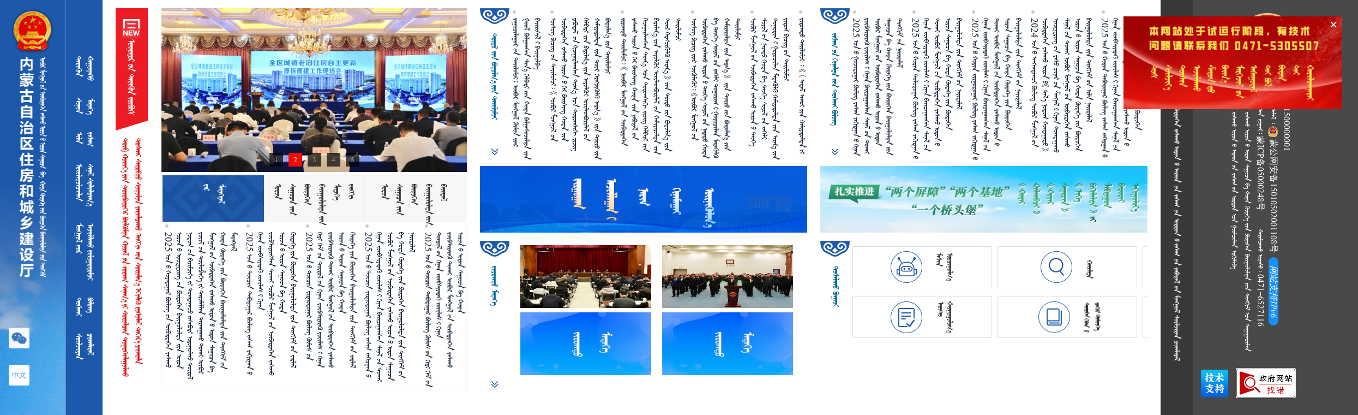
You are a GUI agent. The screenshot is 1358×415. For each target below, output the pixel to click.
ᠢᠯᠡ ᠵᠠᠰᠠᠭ (85, 139)
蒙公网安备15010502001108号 (1273, 189)
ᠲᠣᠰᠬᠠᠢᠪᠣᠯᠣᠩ (85, 307)
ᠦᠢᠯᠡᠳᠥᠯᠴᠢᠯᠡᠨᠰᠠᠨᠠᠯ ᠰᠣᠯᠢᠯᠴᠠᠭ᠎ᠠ (85, 185)
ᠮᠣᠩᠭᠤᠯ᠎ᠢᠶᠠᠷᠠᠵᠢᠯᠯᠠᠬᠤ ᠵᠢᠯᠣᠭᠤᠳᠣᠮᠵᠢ (85, 251)
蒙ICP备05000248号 (1260, 173)
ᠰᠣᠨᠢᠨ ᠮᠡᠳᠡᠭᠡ (85, 106)
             (1176, 207)
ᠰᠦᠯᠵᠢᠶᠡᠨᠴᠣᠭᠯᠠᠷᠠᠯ (85, 346)
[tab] (213, 198)
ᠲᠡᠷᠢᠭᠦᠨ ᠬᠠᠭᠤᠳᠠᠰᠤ (85, 73)
